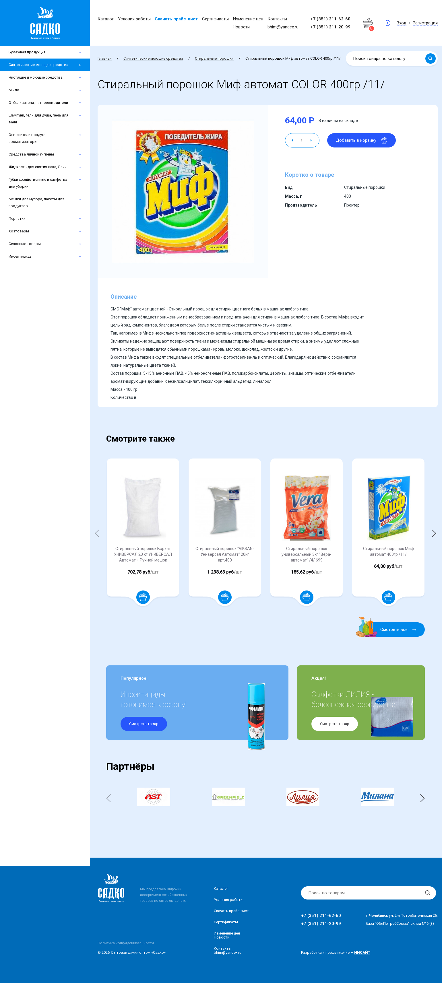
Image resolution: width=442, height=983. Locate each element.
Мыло (14, 90)
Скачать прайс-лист (176, 19)
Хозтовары (19, 231)
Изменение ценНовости (227, 935)
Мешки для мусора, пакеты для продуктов (36, 202)
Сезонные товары (25, 244)
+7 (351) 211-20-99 (330, 27)
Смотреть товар (143, 724)
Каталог (106, 19)
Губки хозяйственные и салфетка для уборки (38, 183)
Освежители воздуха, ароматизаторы (27, 138)
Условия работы (134, 19)
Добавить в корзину (361, 140)
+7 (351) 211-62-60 (330, 19)
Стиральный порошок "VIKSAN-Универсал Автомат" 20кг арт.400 (224, 554)
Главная (105, 58)
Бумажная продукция (27, 52)
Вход (401, 23)
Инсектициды (20, 256)
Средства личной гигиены (31, 154)
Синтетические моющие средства (38, 65)
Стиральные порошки (214, 58)
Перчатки (17, 218)
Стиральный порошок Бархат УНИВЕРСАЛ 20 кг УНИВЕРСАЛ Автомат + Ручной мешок (143, 554)
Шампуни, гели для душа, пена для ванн (38, 118)
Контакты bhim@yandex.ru (227, 950)
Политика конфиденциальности (126, 943)
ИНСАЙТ (362, 952)
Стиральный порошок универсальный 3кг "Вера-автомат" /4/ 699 (307, 554)
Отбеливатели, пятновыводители (38, 102)
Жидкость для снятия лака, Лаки (38, 167)
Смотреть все (389, 629)
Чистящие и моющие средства (36, 77)
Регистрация (425, 23)
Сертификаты (215, 19)
